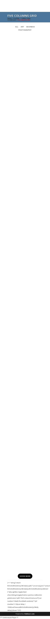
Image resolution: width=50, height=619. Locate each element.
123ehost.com (29, 614)
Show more (25, 576)
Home (9, 18)
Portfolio (16, 18)
